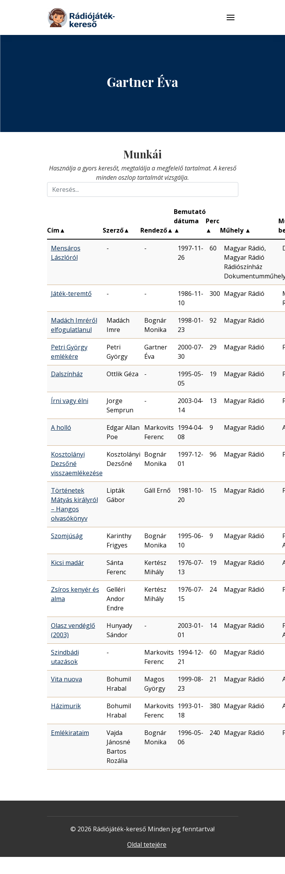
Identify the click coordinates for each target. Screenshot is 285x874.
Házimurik (66, 706)
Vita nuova (66, 679)
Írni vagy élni (69, 400)
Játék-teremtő (71, 293)
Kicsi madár (67, 562)
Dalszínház (67, 374)
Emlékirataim (70, 732)
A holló (61, 427)
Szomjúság (67, 536)
